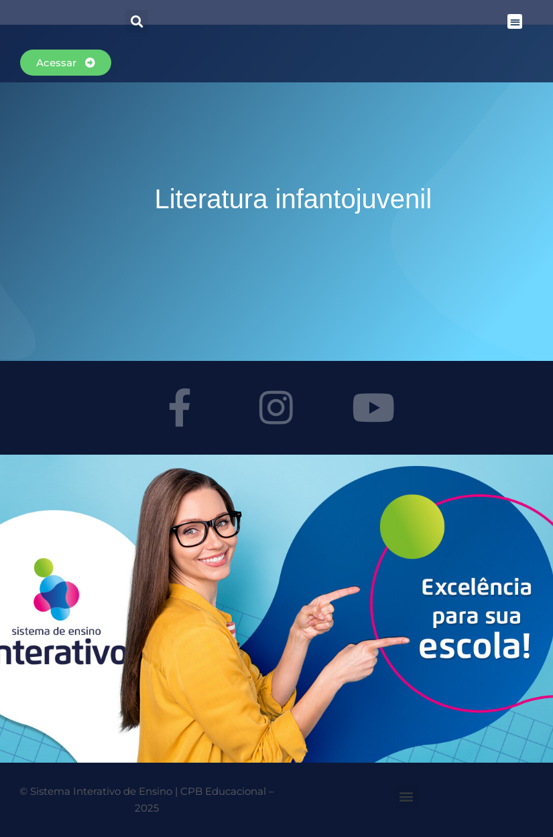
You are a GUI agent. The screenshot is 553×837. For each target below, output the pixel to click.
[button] (515, 21)
